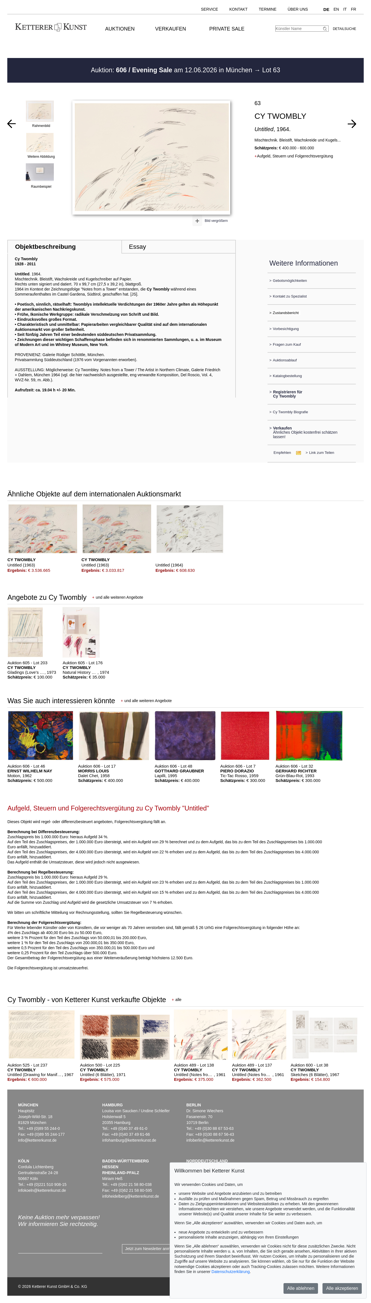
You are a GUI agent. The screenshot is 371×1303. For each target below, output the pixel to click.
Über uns (298, 9)
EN (336, 9)
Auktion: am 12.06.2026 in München (172, 70)
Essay (137, 246)
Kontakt (238, 9)
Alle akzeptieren (342, 1288)
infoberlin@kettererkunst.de (210, 1140)
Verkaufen (170, 29)
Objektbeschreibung (45, 246)
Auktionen (120, 29)
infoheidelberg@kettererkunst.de (130, 1196)
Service (209, 9)
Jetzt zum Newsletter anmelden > (154, 1248)
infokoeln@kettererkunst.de (42, 1190)
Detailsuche (344, 29)
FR (353, 9)
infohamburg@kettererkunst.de (129, 1140)
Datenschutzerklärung (230, 1271)
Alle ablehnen (300, 1288)
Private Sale (226, 29)
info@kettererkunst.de (37, 1140)
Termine (267, 9)
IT (345, 9)
